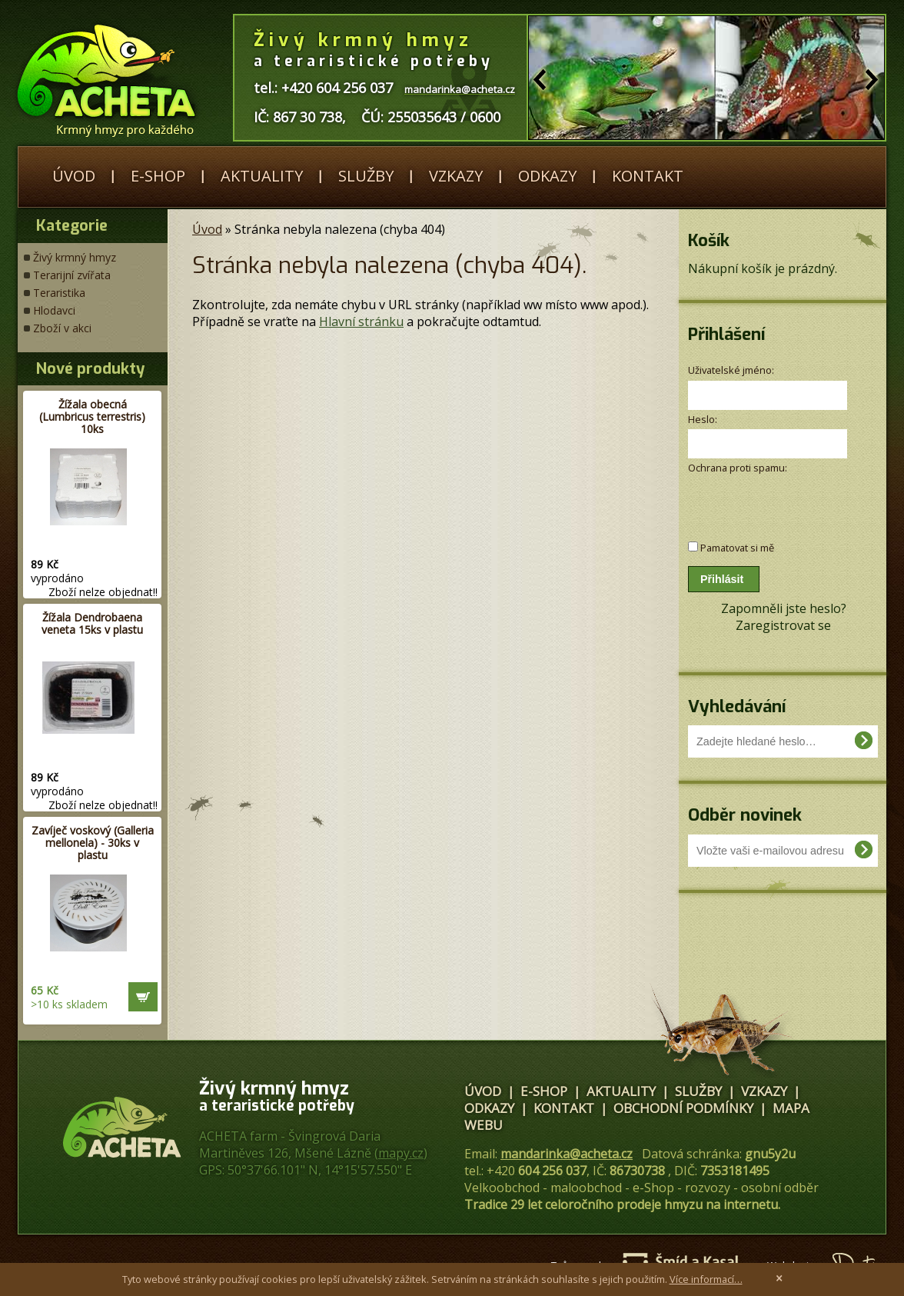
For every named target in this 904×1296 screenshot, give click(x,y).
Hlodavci (54, 310)
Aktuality (262, 175)
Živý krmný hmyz (74, 257)
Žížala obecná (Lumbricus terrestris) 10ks (92, 416)
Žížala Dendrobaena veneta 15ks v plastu (92, 623)
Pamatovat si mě (737, 548)
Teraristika (59, 292)
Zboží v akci (62, 328)
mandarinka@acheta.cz (566, 1153)
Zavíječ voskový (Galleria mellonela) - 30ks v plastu (93, 842)
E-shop (158, 175)
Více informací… (706, 1279)
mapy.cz (401, 1152)
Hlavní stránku (361, 321)
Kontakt (647, 175)
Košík (709, 240)
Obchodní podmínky (683, 1108)
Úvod (73, 175)
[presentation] (770, 499)
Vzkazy (456, 175)
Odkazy (547, 175)
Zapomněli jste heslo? (783, 608)
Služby (366, 175)
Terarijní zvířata (72, 275)
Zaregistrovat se (783, 625)
